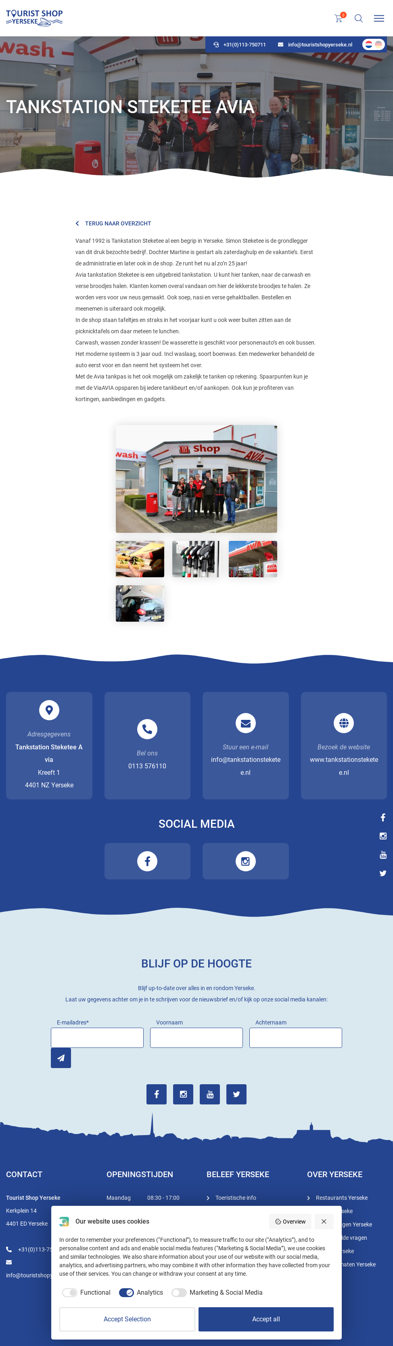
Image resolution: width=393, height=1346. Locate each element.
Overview (290, 1221)
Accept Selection (127, 1319)
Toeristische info (235, 1198)
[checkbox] (85, 1293)
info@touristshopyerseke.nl (315, 45)
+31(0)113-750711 (239, 45)
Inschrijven (61, 1058)
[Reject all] (324, 1221)
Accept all (266, 1319)
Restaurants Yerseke (342, 1198)
